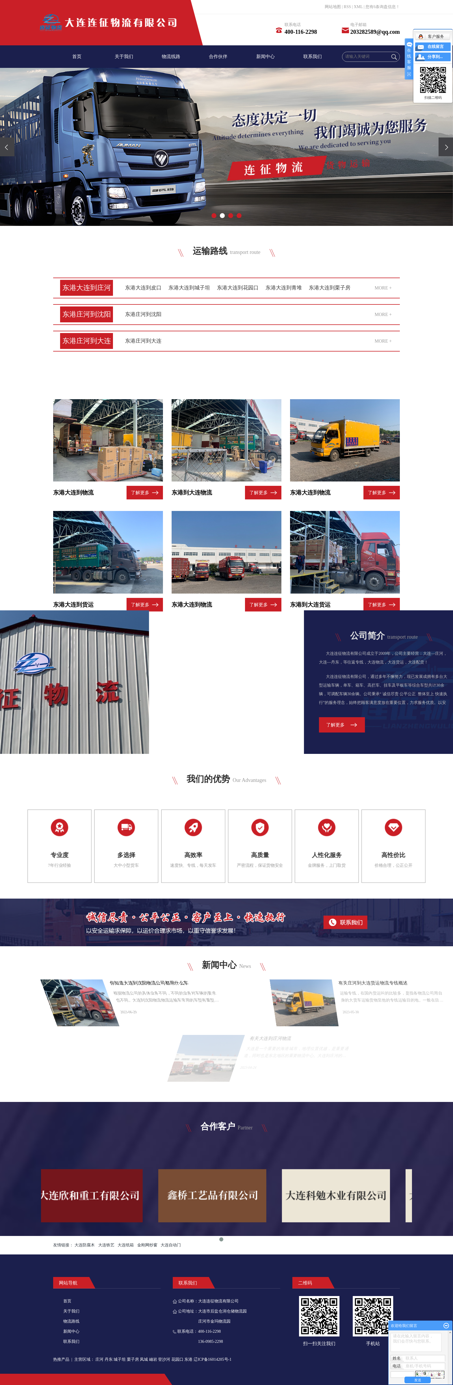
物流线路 (171, 56)
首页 (76, 56)
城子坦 (120, 1359)
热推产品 (61, 1359)
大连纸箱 (126, 1245)
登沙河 (164, 1359)
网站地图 (333, 7)
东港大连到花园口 (238, 288)
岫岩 (153, 1359)
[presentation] (7, 146)
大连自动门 (171, 1245)
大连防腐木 (85, 1245)
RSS (347, 7)
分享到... (435, 57)
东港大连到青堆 (284, 288)
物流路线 (71, 1321)
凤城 (144, 1359)
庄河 (99, 1359)
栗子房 (133, 1359)
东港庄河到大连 (86, 341)
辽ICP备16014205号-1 (212, 1359)
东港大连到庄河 (86, 287)
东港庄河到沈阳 (86, 314)
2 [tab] (232, 1285)
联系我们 (312, 56)
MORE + (383, 287)
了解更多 (140, 553)
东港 (188, 1359)
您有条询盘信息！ (382, 7)
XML (358, 7)
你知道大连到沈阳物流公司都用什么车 (305, 982)
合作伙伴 (218, 56)
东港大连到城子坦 (189, 288)
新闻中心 (265, 56)
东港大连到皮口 (143, 288)
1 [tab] (221, 1285)
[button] (213, 215)
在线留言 (436, 46)
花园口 (177, 1359)
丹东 (109, 1359)
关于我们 (124, 56)
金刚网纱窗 (147, 1245)
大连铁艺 (106, 1245)
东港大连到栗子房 (329, 288)
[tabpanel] (350, 1241)
